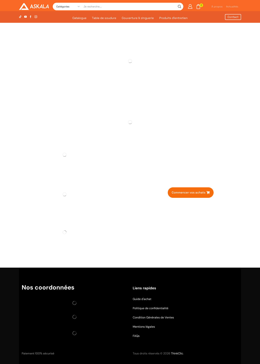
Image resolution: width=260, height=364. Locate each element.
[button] (191, 192)
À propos (216, 6)
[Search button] (179, 6)
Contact (233, 17)
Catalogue (79, 18)
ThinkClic (177, 353)
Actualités (232, 6)
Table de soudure (104, 18)
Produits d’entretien (173, 18)
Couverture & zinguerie (138, 18)
